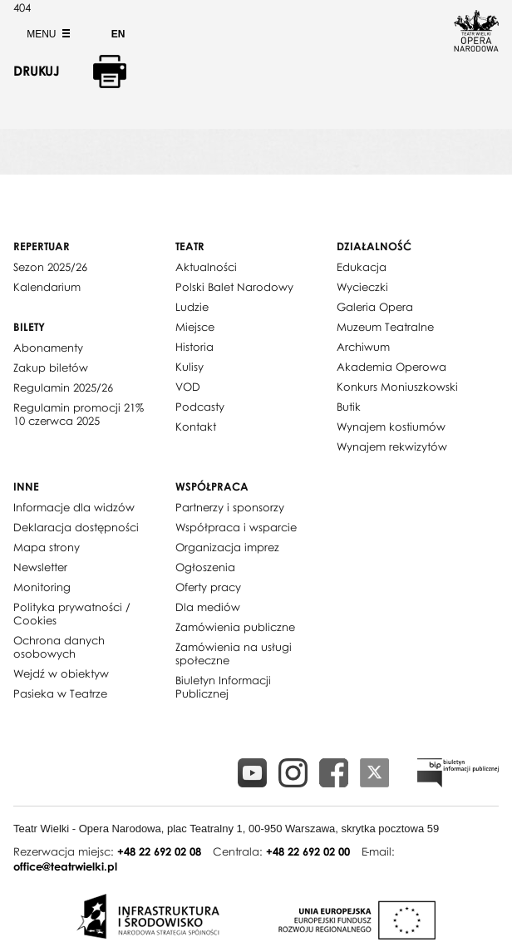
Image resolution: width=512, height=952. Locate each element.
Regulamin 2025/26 (63, 387)
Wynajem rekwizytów (392, 446)
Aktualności (206, 267)
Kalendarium (47, 286)
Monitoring (42, 587)
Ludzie (192, 306)
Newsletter (40, 567)
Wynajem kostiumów (391, 426)
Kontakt (195, 426)
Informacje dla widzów (74, 507)
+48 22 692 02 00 (308, 851)
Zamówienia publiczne (235, 627)
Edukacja (361, 267)
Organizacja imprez (227, 547)
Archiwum (363, 346)
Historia (194, 346)
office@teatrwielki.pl (65, 866)
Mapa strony (46, 547)
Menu (46, 34)
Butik (349, 406)
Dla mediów (207, 607)
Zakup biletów (50, 367)
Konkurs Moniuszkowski (397, 386)
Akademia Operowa (391, 366)
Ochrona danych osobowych (59, 647)
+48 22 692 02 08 (159, 851)
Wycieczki (362, 286)
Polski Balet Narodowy (234, 286)
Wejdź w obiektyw (61, 673)
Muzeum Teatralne (385, 326)
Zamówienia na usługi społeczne (233, 653)
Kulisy (189, 366)
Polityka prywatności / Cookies (71, 613)
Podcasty (199, 406)
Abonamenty (48, 347)
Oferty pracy (208, 587)
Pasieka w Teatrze (60, 693)
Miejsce (194, 326)
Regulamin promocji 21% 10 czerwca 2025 (78, 414)
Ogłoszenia (205, 567)
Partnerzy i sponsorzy (229, 507)
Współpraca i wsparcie (236, 527)
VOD (187, 386)
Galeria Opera (375, 306)
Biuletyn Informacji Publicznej (223, 686)
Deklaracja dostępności (76, 527)
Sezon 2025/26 (50, 267)
